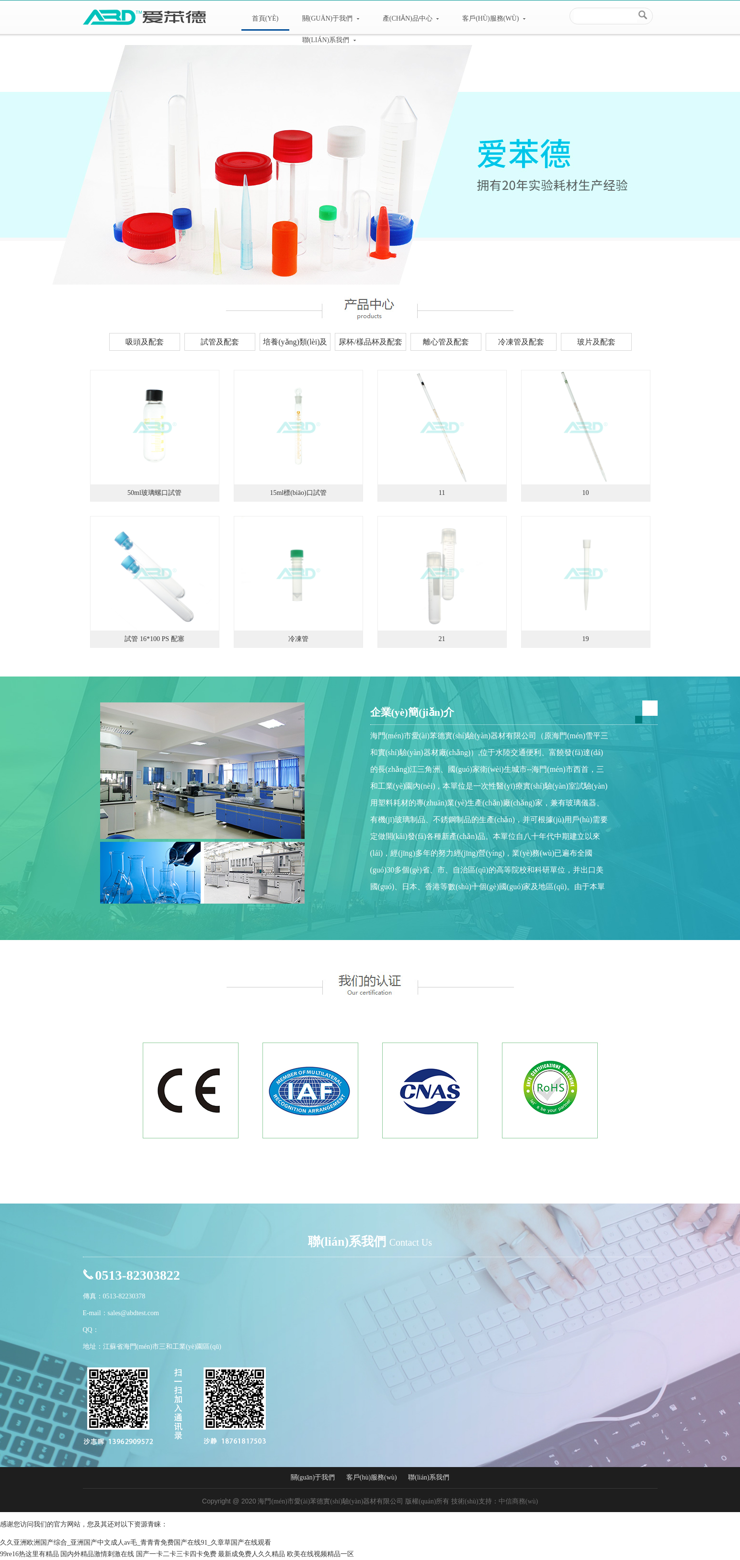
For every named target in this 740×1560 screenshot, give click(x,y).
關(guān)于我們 (330, 18)
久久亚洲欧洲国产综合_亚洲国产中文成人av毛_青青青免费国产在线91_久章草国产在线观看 (135, 1542)
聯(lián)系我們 (329, 40)
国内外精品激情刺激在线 (97, 1554)
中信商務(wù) (518, 1501)
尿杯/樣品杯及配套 (370, 342)
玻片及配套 (596, 342)
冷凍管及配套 (521, 342)
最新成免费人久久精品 (251, 1554)
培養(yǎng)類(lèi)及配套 (295, 344)
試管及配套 (220, 342)
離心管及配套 (446, 342)
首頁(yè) (265, 18)
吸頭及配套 (144, 342)
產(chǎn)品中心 (411, 18)
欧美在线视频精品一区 (320, 1554)
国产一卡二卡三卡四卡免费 (176, 1554)
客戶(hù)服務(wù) (493, 18)
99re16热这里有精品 (29, 1554)
